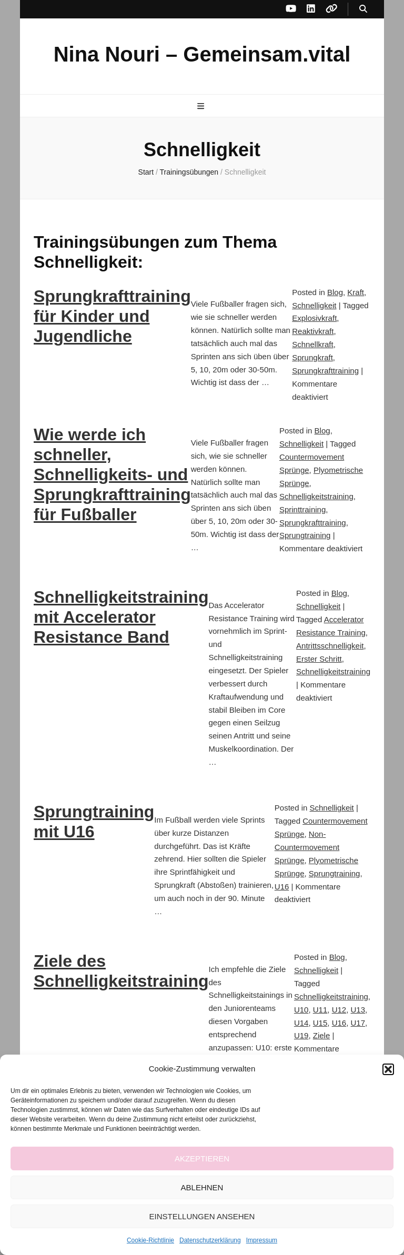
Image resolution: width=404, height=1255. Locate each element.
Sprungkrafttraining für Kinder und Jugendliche (112, 316)
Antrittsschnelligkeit (329, 645)
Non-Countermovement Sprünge (307, 847)
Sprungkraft (312, 357)
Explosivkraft (314, 317)
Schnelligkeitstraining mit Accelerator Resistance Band (121, 617)
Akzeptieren (202, 1158)
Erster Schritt (319, 658)
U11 (320, 1009)
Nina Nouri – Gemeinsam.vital (202, 54)
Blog (335, 292)
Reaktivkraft (313, 331)
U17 (358, 1022)
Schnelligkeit (314, 305)
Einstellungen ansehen (202, 1216)
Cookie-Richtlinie (150, 1240)
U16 (282, 886)
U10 (301, 1009)
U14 (301, 1022)
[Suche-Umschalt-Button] (363, 9)
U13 (358, 1009)
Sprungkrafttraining (325, 370)
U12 (339, 1009)
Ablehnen (202, 1187)
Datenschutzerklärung (210, 1240)
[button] (388, 1069)
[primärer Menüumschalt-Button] (202, 106)
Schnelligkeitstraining (316, 496)
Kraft (355, 292)
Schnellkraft (312, 344)
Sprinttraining (302, 509)
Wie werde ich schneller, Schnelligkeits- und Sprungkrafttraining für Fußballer (112, 474)
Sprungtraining (305, 535)
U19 (301, 1035)
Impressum (261, 1240)
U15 (320, 1022)
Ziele (321, 1035)
